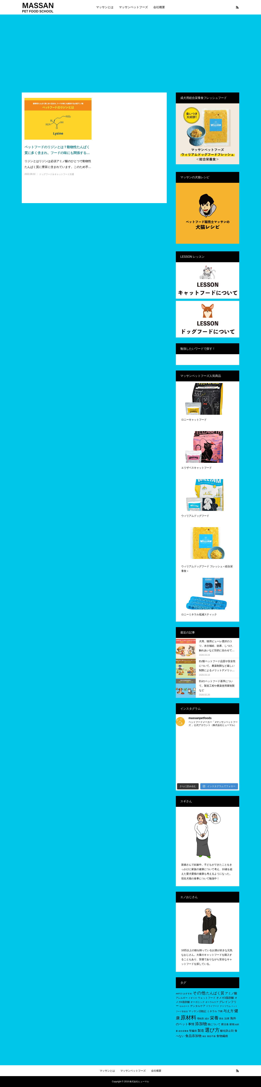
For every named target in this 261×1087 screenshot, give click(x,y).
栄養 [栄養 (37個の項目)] (214, 1018)
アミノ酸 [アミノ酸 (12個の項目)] (231, 993)
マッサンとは (104, 7)
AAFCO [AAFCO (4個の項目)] (179, 994)
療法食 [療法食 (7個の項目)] (225, 1024)
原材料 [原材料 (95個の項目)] (188, 1017)
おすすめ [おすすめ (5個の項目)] (187, 993)
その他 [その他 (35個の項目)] (199, 993)
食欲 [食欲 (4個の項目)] (204, 1036)
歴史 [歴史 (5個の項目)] (221, 1018)
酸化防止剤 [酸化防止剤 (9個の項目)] (227, 1030)
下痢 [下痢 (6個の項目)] (220, 1011)
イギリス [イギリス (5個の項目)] (192, 998)
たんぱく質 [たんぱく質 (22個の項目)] (215, 993)
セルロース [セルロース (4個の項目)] (184, 1006)
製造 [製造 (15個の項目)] (201, 1030)
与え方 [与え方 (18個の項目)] (228, 1011)
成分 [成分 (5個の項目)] (207, 1018)
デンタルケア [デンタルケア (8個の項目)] (197, 1005)
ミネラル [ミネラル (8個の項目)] (212, 1011)
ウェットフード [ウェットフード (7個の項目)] (207, 998)
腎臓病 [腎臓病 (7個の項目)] (193, 1031)
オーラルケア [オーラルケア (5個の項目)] (211, 1002)
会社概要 (159, 7)
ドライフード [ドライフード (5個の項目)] (212, 1006)
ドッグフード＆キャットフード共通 (56, 174)
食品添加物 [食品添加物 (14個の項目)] (193, 1036)
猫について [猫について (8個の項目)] (214, 1024)
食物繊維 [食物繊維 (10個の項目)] (222, 1035)
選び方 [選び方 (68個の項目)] (212, 1030)
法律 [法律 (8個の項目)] (226, 1018)
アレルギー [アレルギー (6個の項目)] (182, 998)
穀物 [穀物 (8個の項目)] (232, 1024)
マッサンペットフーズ (133, 7)
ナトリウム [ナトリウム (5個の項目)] (225, 1006)
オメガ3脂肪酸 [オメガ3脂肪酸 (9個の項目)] (225, 997)
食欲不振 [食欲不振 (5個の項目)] (211, 1036)
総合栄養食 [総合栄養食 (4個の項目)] (183, 1031)
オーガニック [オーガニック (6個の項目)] (197, 1002)
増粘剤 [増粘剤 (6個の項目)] (200, 1018)
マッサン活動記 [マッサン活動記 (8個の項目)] (197, 1011)
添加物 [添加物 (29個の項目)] (201, 1024)
